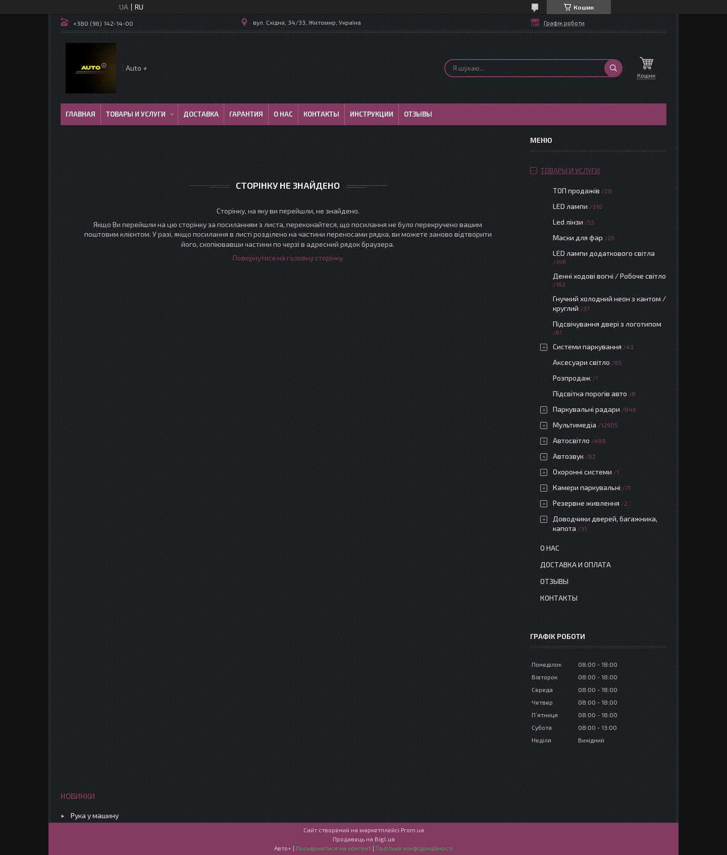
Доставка (201, 114)
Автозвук (568, 456)
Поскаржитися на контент (333, 847)
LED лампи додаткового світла (604, 253)
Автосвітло (571, 440)
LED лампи (570, 206)
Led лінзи (568, 222)
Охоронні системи (582, 471)
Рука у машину (95, 815)
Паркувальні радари (586, 409)
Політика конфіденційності (414, 847)
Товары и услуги (136, 114)
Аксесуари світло (581, 362)
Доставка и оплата (575, 564)
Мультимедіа (574, 424)
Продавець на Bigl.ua (364, 838)
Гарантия (246, 114)
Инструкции (371, 114)
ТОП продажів (576, 190)
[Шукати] (613, 68)
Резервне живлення (586, 503)
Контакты (321, 114)
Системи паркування (587, 346)
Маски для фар (578, 237)
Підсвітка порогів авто (590, 393)
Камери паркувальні (586, 487)
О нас (283, 114)
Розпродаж (572, 377)
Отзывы (418, 114)
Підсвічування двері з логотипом (607, 323)
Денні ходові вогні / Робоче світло (609, 276)
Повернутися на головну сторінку (288, 257)
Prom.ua (412, 829)
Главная (80, 114)
